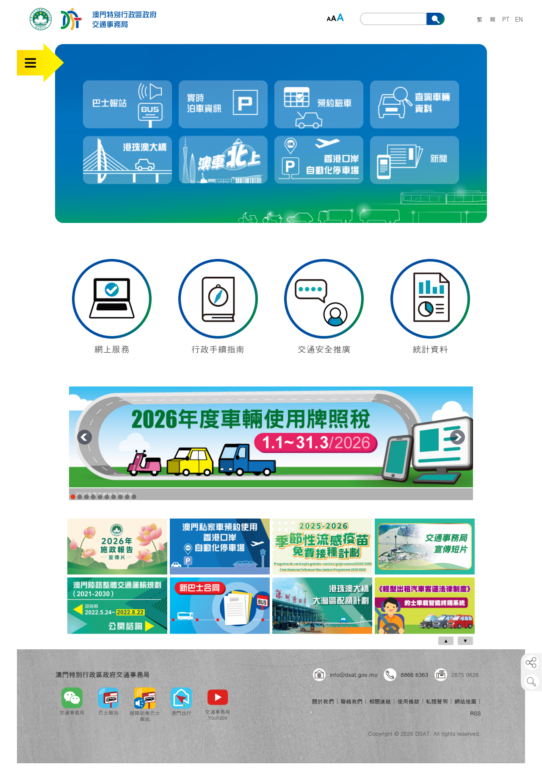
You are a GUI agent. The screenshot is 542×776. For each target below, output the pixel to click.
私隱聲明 (437, 701)
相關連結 (380, 701)
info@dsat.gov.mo (354, 674)
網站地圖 (465, 701)
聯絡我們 (351, 701)
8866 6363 (414, 674)
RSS (475, 713)
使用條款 (408, 701)
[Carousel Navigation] (269, 641)
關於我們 (323, 701)
